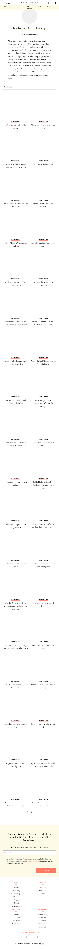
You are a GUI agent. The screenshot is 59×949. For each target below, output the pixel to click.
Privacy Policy (42, 923)
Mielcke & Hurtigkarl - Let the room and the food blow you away (15, 606)
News (42, 893)
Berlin (16, 887)
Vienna (16, 900)
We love (42, 887)
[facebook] (22, 938)
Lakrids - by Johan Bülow (43, 164)
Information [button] (43, 909)
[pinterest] (32, 938)
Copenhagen (16, 893)
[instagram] (27, 938)
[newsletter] (37, 938)
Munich (16, 896)
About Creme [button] (16, 909)
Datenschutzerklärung (34, 861)
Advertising (43, 914)
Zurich (16, 903)
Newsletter (16, 923)
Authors (16, 920)
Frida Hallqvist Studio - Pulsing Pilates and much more (43, 485)
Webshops (42, 890)
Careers (42, 917)
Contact (16, 917)
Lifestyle (42, 882)
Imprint (42, 927)
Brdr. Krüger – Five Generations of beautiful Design (43, 403)
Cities (16, 882)
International (16, 906)
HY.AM (41, 944)
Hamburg (16, 890)
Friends (42, 920)
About (16, 914)
